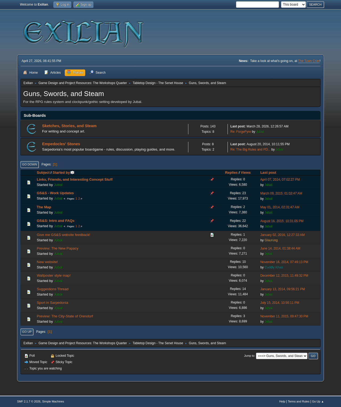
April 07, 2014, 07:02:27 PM (280, 179)
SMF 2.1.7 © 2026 (28, 401)
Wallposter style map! (54, 275)
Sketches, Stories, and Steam (69, 126)
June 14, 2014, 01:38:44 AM (280, 248)
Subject (43, 173)
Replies (231, 173)
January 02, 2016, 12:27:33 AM (282, 235)
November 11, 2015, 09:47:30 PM (284, 316)
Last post (268, 173)
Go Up (27, 331)
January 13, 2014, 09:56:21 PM (282, 289)
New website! (47, 262)
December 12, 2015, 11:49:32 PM (284, 275)
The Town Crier (309, 61)
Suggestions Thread (52, 289)
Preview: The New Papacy (57, 248)
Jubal (260, 132)
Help (282, 401)
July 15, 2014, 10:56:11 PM (279, 303)
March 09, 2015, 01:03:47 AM (281, 193)
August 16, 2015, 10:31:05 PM (281, 221)
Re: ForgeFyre (240, 132)
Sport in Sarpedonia (52, 303)
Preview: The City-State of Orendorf (65, 316)
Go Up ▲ (318, 401)
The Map (44, 207)
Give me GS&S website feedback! (63, 235)
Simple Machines (53, 401)
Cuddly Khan (274, 267)
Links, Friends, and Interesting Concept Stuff (74, 179)
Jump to (249, 355)
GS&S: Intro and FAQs (55, 221)
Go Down (29, 164)
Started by (63, 173)
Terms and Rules (299, 401)
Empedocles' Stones (61, 144)
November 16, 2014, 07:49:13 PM (284, 262)
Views (246, 173)
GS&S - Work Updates (55, 193)
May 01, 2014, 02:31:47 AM (279, 207)
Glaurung (271, 240)
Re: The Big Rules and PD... (250, 149)
